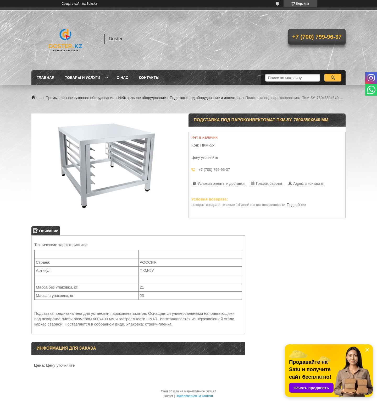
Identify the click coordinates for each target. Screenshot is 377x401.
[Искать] (332, 78)
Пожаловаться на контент (194, 396)
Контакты (149, 77)
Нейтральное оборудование (142, 98)
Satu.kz (211, 391)
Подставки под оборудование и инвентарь (205, 98)
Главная (45, 77)
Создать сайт (71, 4)
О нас (122, 77)
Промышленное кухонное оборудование (80, 98)
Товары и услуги (82, 77)
